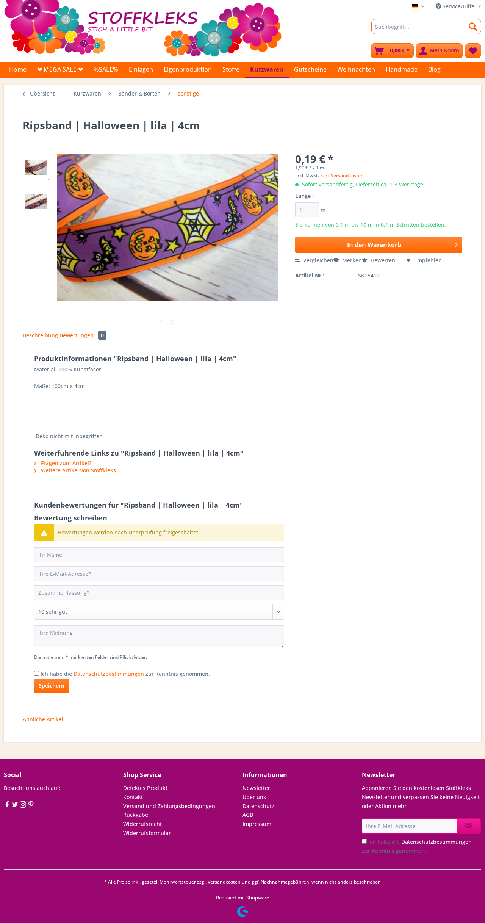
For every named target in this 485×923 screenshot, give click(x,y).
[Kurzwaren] (267, 70)
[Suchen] (473, 26)
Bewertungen (82, 335)
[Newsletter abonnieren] (469, 826)
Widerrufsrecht (142, 823)
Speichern (51, 685)
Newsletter (256, 787)
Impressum (256, 823)
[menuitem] (426, 30)
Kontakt (133, 797)
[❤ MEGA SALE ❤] (60, 69)
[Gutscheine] (310, 69)
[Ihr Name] (159, 554)
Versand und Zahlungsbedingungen (169, 806)
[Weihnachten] (356, 69)
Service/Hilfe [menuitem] (456, 6)
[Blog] (434, 69)
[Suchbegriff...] (426, 26)
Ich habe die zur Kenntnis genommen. (125, 673)
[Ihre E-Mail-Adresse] (159, 573)
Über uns (254, 797)
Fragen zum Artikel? (62, 463)
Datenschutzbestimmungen (109, 673)
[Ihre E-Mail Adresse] (409, 826)
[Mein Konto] (439, 50)
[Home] (18, 69)
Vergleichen (314, 260)
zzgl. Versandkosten (342, 175)
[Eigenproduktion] (187, 69)
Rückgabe (135, 814)
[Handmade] (401, 69)
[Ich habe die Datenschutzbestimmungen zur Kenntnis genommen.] (36, 673)
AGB (247, 814)
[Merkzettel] (473, 50)
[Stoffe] (231, 69)
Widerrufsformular (147, 833)
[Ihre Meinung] (159, 636)
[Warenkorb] (392, 50)
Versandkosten (224, 882)
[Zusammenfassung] (159, 592)
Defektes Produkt (145, 787)
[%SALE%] (106, 69)
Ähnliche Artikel (43, 719)
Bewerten (379, 260)
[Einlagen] (141, 69)
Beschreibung (40, 335)
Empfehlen (424, 260)
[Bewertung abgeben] (159, 612)
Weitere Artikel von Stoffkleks (75, 470)
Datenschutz (258, 806)
